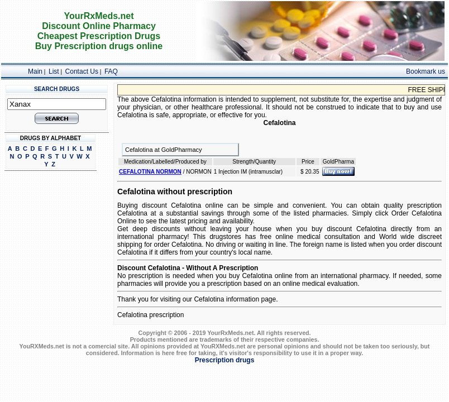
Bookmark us (425, 71)
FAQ (111, 71)
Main (35, 71)
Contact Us (81, 71)
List (54, 71)
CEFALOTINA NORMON (150, 172)
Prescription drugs (225, 360)
